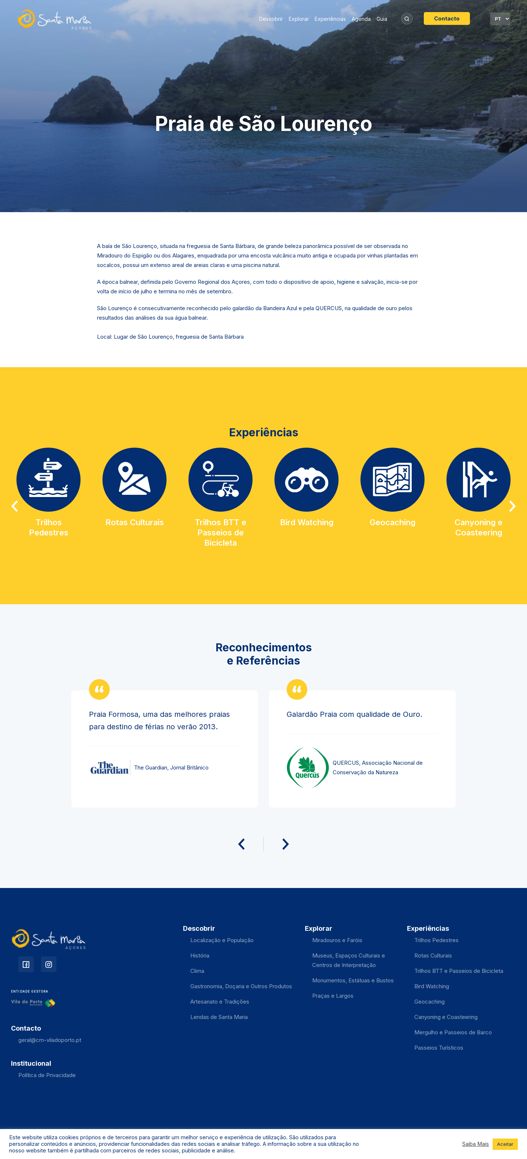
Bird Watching (431, 986)
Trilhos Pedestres (436, 940)
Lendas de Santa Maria (219, 1016)
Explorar (299, 19)
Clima (197, 970)
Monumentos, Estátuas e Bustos (353, 980)
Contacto (447, 18)
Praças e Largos (333, 995)
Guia (382, 19)
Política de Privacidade (47, 1075)
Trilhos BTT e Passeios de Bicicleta (458, 970)
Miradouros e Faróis (337, 940)
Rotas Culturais (433, 955)
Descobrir (271, 19)
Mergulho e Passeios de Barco (453, 1032)
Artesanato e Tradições (219, 1001)
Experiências (330, 19)
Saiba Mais (475, 1144)
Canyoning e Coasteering (446, 1016)
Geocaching (429, 1001)
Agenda (361, 19)
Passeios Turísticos (438, 1047)
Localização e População (222, 940)
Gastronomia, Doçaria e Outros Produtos (241, 986)
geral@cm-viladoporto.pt (49, 1039)
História (199, 955)
